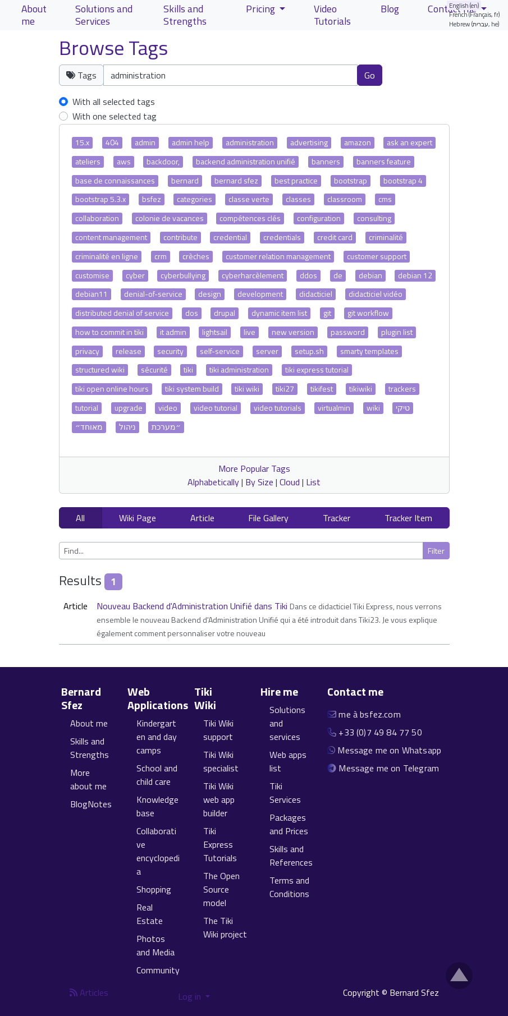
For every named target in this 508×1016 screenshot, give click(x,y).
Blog (390, 8)
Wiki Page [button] (137, 518)
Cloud (290, 482)
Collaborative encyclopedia (158, 851)
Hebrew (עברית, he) (474, 24)
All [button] (80, 518)
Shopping (153, 889)
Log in (190, 996)
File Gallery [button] (268, 518)
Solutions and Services (103, 15)
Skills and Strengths (89, 747)
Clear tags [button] (421, 74)
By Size (259, 482)
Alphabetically (213, 482)
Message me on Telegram (388, 768)
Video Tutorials (332, 15)
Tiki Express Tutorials (220, 844)
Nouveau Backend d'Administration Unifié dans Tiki (193, 606)
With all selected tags (113, 101)
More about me (88, 779)
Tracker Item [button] (408, 518)
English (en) (464, 5)
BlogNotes (91, 804)
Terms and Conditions (289, 887)
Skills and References (291, 855)
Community (158, 970)
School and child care (156, 774)
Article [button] (202, 518)
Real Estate (149, 913)
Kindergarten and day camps (156, 736)
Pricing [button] (261, 8)
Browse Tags (113, 48)
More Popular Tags (254, 468)
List (313, 482)
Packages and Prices (288, 824)
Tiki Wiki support (218, 729)
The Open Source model (221, 889)
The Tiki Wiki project (225, 927)
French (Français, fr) (474, 14)
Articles (89, 992)
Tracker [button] (336, 518)
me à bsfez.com (369, 714)
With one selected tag (114, 116)
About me (89, 723)
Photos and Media (155, 945)
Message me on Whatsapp (389, 750)
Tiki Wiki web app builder (219, 799)
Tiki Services (285, 792)
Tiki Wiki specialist (221, 761)
